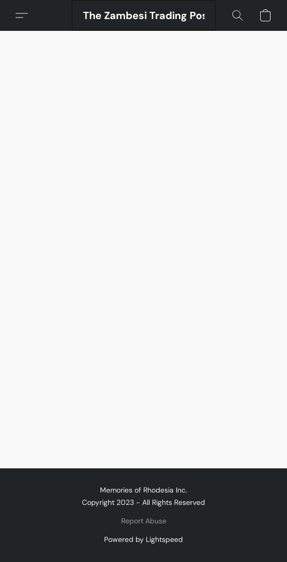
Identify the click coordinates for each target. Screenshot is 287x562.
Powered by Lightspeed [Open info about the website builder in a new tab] (143, 539)
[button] (144, 15)
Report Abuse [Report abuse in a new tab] (143, 520)
